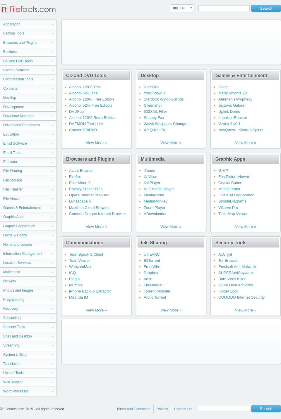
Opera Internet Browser (89, 195)
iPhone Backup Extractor (90, 291)
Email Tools (12, 153)
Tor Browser (228, 260)
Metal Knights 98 (232, 93)
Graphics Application (19, 226)
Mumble (76, 285)
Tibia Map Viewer (233, 214)
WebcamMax (80, 266)
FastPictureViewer (233, 176)
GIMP (223, 170)
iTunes (149, 170)
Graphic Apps (13, 217)
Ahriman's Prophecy (235, 99)
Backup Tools (13, 33)
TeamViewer (79, 260)
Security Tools (14, 327)
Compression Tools (18, 79)
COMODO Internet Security (241, 297)
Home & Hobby (15, 235)
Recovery (10, 309)
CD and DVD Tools (18, 61)
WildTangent (13, 382)
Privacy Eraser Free (86, 189)
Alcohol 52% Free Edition (90, 105)
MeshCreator (229, 189)
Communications (16, 70)
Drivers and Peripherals (21, 125)
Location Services (17, 263)
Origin (223, 87)
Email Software (15, 143)
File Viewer (11, 199)
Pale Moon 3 (79, 183)
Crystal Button (230, 183)
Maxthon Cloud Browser (89, 207)
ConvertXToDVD (83, 130)
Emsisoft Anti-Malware (237, 266)
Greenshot (153, 105)
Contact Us (182, 409)
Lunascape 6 (80, 201)
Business (10, 52)
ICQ (72, 273)
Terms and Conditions (133, 409)
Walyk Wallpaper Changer (166, 124)
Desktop (9, 98)
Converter (11, 88)
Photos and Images (18, 290)
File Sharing (12, 171)
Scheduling (11, 318)
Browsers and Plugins (20, 43)
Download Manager (18, 116)
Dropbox (151, 273)
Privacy (162, 409)
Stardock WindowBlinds (164, 99)
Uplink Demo (229, 111)
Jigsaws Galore (231, 105)
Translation (11, 364)
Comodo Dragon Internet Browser (97, 214)
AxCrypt (225, 254)
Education (11, 134)
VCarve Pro (228, 207)
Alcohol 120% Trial (85, 87)
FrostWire (152, 266)
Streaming (11, 345)
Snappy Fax (154, 117)
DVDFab (76, 111)
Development (13, 107)
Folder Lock (228, 291)
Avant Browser (81, 170)
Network (9, 281)
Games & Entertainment (22, 208)
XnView (150, 176)
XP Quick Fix (155, 130)
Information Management (22, 254)
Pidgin (74, 279)
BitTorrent (152, 260)
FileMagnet (153, 285)
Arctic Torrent (155, 297)
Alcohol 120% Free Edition (91, 99)
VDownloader (155, 214)
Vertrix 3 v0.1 (229, 124)
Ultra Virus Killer (232, 279)
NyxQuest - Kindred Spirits (240, 130)
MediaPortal (154, 195)
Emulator (10, 162)
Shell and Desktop (17, 336)
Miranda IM (78, 297)
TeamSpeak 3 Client (86, 254)
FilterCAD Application (236, 195)
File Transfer (13, 189)
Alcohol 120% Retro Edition (92, 117)
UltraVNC (152, 254)
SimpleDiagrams (232, 201)
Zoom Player (154, 207)
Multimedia (11, 272)
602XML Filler (155, 111)
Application (11, 24)
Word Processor (15, 391)
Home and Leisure (17, 245)
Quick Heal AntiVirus (235, 285)
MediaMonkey (155, 201)
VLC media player (159, 189)
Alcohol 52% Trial (83, 93)
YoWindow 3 (154, 93)
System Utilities (15, 355)
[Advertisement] (87, 41)
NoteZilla (151, 87)
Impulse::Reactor (232, 117)
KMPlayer (152, 183)
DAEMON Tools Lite (86, 124)
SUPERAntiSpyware (235, 273)
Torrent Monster (157, 291)
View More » (96, 143)
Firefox (75, 176)
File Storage (12, 180)
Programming (13, 299)
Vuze (148, 279)
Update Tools (13, 373)
